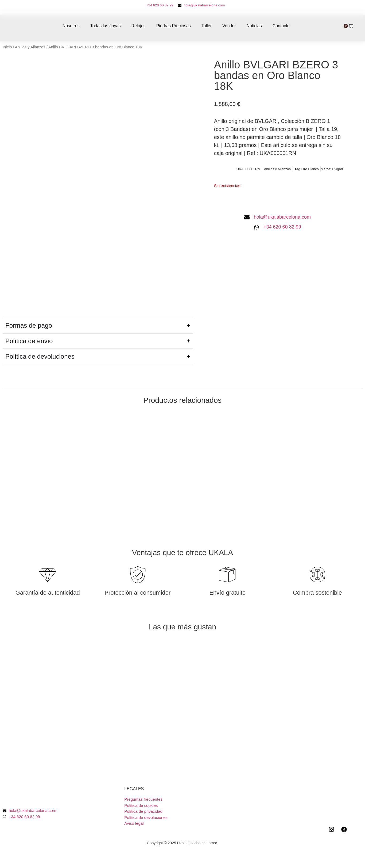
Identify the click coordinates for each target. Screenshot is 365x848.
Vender (229, 26)
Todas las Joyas (105, 26)
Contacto (281, 26)
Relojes (138, 26)
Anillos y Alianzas (30, 47)
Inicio (7, 47)
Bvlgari (337, 169)
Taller (206, 26)
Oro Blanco (310, 169)
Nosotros (71, 26)
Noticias (254, 26)
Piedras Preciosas (173, 26)
